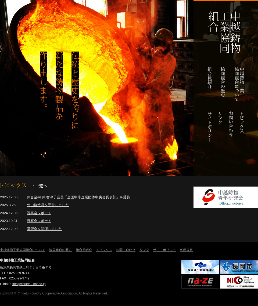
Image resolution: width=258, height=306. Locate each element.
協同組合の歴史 (222, 84)
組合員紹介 (209, 84)
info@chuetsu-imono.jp (28, 284)
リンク (220, 130)
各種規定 (186, 250)
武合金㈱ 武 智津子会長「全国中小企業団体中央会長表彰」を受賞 (78, 197)
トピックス (241, 130)
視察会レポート (39, 213)
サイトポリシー (209, 130)
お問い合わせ (231, 130)
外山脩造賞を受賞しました (48, 205)
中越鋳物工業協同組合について (239, 84)
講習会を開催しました (44, 229)
